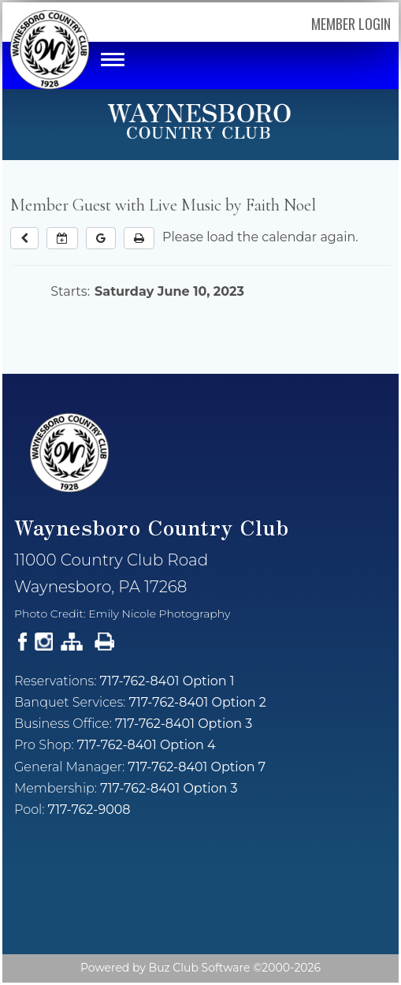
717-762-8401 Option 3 (183, 723)
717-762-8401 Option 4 (146, 744)
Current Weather (200, 895)
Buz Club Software (200, 968)
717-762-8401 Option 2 (196, 702)
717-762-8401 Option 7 (196, 766)
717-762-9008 (89, 809)
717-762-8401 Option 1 (167, 680)
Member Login (351, 23)
